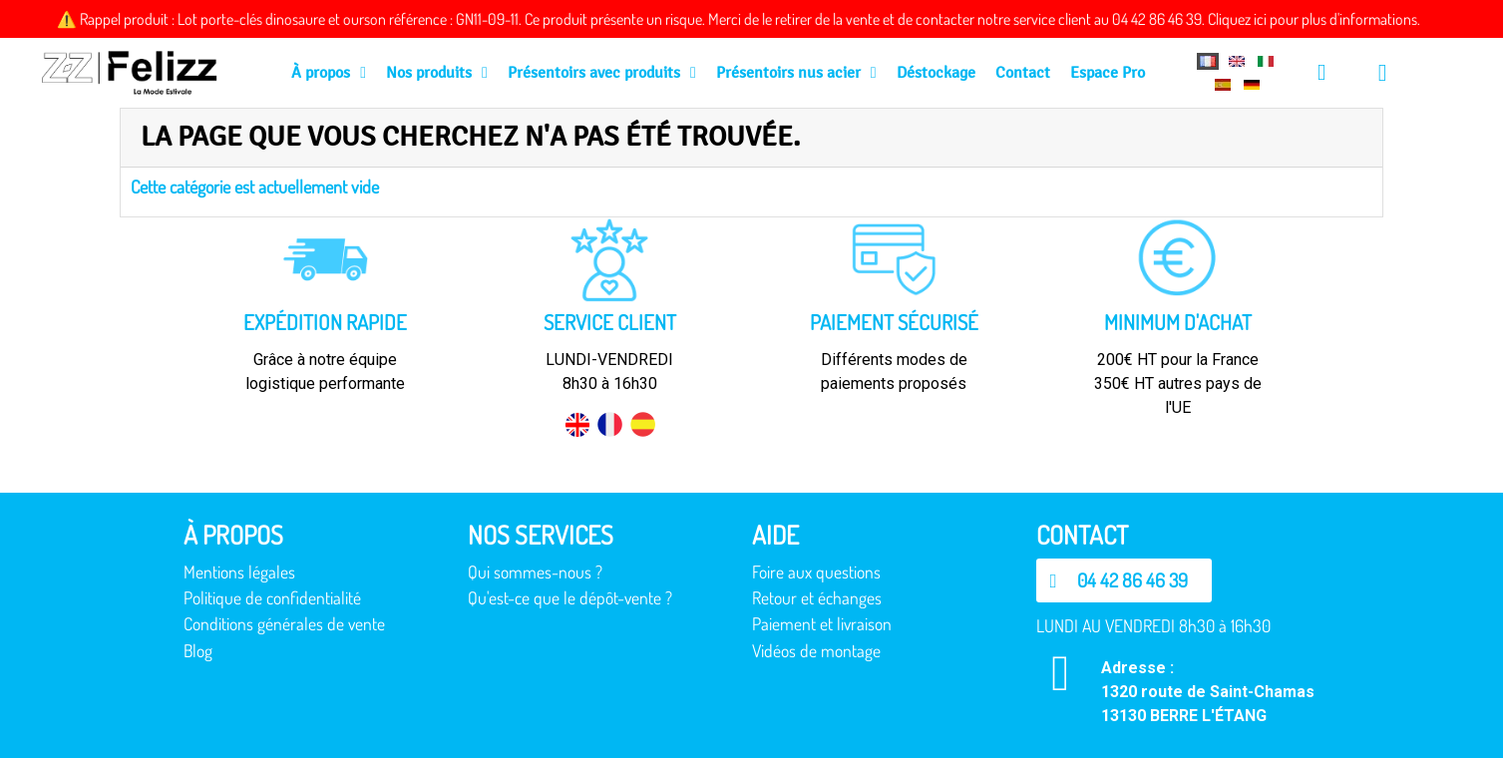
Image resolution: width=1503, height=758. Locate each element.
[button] (1124, 580)
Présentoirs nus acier (796, 73)
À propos (328, 73)
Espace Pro (1107, 72)
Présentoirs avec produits (602, 73)
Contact (1022, 72)
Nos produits (437, 73)
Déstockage (936, 72)
